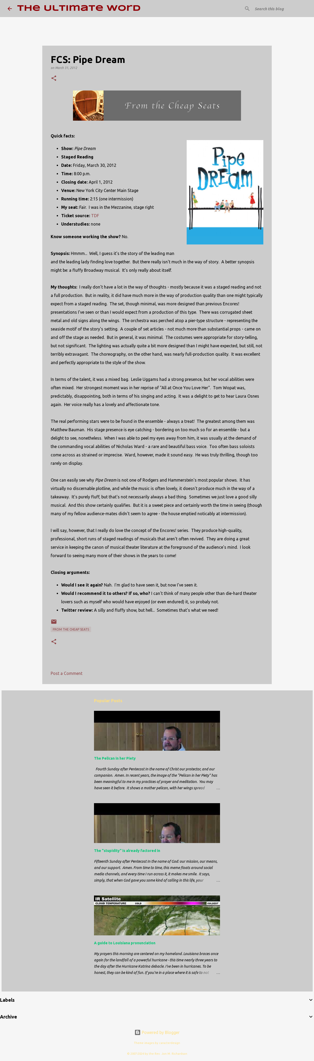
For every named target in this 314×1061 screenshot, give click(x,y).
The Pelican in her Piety (115, 758)
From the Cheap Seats (71, 629)
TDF (95, 215)
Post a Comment (66, 673)
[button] (54, 78)
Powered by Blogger (157, 1032)
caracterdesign (169, 1042)
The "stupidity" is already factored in (127, 851)
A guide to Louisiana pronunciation (124, 943)
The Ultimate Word (79, 8)
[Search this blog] (280, 8)
